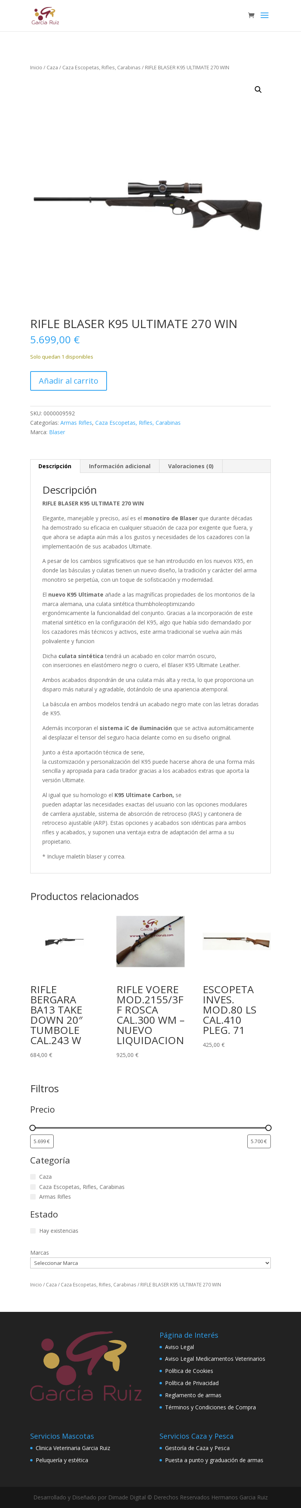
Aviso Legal (179, 1347)
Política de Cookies (189, 1371)
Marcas (39, 1252)
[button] (258, 90)
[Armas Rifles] (33, 1197)
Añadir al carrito (68, 380)
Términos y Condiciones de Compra (210, 1407)
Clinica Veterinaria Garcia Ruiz (73, 1448)
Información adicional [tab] (119, 466)
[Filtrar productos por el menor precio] (42, 1141)
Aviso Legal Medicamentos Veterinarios (215, 1358)
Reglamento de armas (193, 1395)
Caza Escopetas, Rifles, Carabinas (101, 67)
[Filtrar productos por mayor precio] (259, 1141)
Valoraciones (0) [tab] (191, 466)
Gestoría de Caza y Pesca (197, 1448)
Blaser (57, 432)
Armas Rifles (76, 422)
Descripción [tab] (54, 466)
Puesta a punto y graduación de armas (214, 1460)
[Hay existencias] (33, 1231)
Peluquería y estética (62, 1460)
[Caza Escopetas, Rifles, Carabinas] (33, 1187)
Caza (52, 67)
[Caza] (33, 1177)
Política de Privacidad (192, 1383)
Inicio (36, 67)
